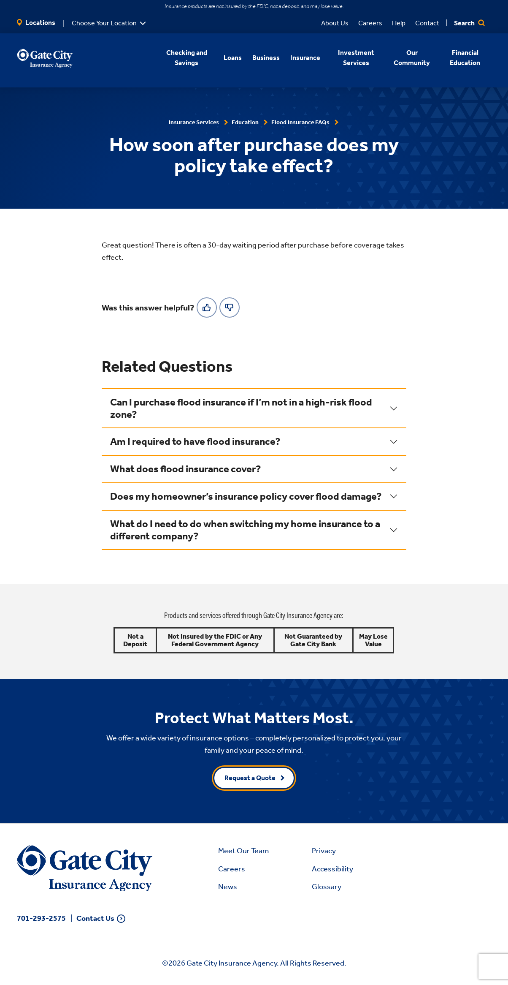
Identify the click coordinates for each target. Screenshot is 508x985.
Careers (370, 23)
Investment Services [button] (356, 58)
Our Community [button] (412, 58)
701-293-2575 (41, 918)
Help (398, 23)
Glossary (326, 886)
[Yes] (207, 307)
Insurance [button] (305, 58)
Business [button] (266, 58)
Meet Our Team (243, 850)
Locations (36, 23)
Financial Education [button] (465, 58)
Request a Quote (250, 778)
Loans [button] (233, 58)
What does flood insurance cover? (185, 469)
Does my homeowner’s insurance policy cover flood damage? (246, 496)
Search (469, 23)
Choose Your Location (104, 23)
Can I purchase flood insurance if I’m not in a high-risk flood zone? (241, 408)
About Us (335, 23)
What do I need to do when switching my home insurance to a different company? (245, 530)
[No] (229, 307)
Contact (427, 23)
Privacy (324, 850)
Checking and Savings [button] (186, 58)
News (227, 886)
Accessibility (332, 868)
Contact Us (95, 918)
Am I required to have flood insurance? (195, 441)
